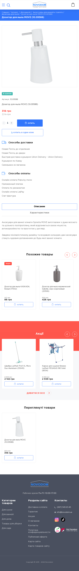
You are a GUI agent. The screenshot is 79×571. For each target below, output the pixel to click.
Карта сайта (34, 542)
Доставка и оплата (37, 507)
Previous (67, 254)
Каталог (14, 12)
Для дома (6, 519)
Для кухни (7, 510)
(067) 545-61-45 (64, 507)
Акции (31, 516)
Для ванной (26, 12)
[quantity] (7, 123)
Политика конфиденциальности (39, 531)
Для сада (6, 528)
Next (74, 254)
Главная (5, 12)
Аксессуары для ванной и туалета (48, 12)
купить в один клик (22, 133)
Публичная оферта (37, 537)
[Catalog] (3, 5)
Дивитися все (36, 393)
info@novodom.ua (63, 512)
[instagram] (56, 519)
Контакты (33, 525)
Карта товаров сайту (38, 546)
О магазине (34, 521)
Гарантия (33, 512)
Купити (20, 384)
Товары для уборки (12, 524)
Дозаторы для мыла (10, 14)
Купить (30, 123)
